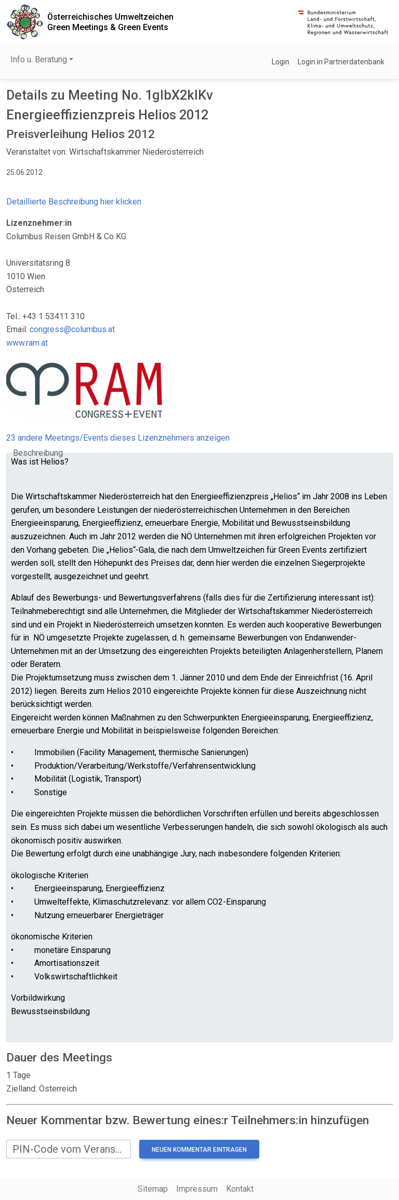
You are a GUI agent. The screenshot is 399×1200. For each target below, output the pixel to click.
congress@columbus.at (72, 329)
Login (280, 62)
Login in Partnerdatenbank (341, 62)
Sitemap (153, 1189)
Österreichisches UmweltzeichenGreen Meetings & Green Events (110, 22)
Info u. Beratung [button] (38, 59)
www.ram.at (27, 343)
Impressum (197, 1189)
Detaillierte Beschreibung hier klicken (73, 202)
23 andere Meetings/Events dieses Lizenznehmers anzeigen (118, 438)
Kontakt (240, 1189)
